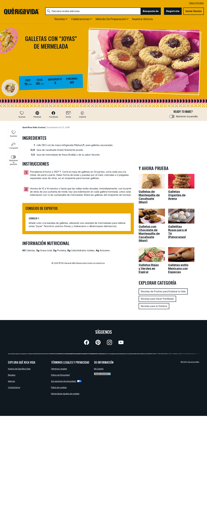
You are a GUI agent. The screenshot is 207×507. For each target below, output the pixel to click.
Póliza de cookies (59, 387)
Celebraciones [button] (80, 19)
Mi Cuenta (98, 368)
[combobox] (93, 11)
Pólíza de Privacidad (60, 375)
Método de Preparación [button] (111, 19)
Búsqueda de (151, 11)
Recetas (11, 375)
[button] (37, 114)
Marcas (11, 381)
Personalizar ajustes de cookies (65, 393)
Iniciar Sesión (193, 11)
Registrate (172, 11)
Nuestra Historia (142, 19)
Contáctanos (14, 387)
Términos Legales (59, 368)
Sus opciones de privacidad (66, 381)
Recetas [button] (59, 19)
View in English (196, 3)
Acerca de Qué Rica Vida (19, 368)
